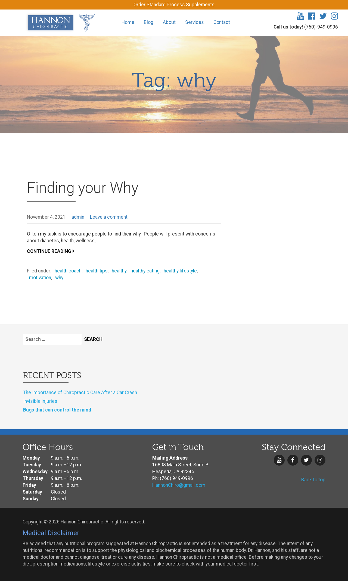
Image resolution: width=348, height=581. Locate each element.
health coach (68, 271)
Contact (221, 22)
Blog (148, 22)
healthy (119, 271)
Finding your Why (82, 187)
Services (194, 22)
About (169, 22)
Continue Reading (49, 251)
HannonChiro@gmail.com (178, 485)
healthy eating (145, 271)
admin (78, 217)
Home (128, 22)
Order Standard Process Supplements (174, 4)
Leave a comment (109, 217)
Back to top (313, 479)
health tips (97, 271)
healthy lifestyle (180, 271)
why (59, 277)
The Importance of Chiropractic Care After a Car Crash (80, 392)
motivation (40, 277)
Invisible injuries (40, 401)
